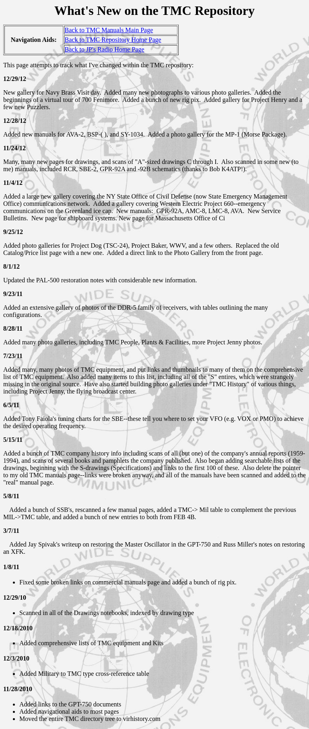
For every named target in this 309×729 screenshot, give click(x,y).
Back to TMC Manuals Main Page (109, 30)
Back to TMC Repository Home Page (113, 39)
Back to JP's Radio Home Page (104, 49)
